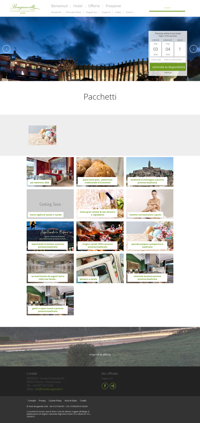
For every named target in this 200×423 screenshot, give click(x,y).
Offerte (94, 5)
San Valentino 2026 (39, 182)
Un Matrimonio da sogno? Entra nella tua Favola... (47, 277)
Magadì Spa (91, 12)
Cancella (168, 73)
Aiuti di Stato (71, 400)
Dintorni (129, 12)
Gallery (118, 12)
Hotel (77, 5)
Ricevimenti (56, 12)
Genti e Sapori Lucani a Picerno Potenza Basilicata (47, 310)
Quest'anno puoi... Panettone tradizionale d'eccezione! (97, 181)
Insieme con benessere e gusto (145, 214)
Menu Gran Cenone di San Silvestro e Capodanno (97, 213)
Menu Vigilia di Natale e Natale (46, 214)
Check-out (167, 40)
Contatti (32, 400)
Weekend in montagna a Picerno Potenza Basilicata (147, 181)
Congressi (105, 12)
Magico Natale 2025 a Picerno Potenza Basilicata (97, 245)
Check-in (155, 40)
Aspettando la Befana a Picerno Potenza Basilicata (48, 245)
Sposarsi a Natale (88, 279)
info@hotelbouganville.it (49, 389)
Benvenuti (59, 5)
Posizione (113, 5)
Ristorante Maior (74, 12)
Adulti (180, 40)
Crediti (83, 400)
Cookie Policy (55, 400)
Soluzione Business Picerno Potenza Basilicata (147, 277)
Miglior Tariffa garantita (168, 36)
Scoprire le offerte (100, 354)
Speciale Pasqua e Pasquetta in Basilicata (147, 245)
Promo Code (156, 60)
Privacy (42, 400)
